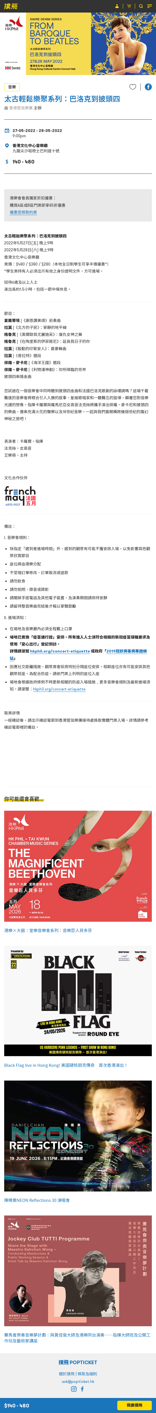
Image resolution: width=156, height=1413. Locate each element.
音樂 (12, 87)
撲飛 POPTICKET (78, 1362)
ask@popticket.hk (78, 1381)
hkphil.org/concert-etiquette (60, 651)
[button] (148, 86)
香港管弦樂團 (21, 107)
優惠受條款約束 (23, 212)
